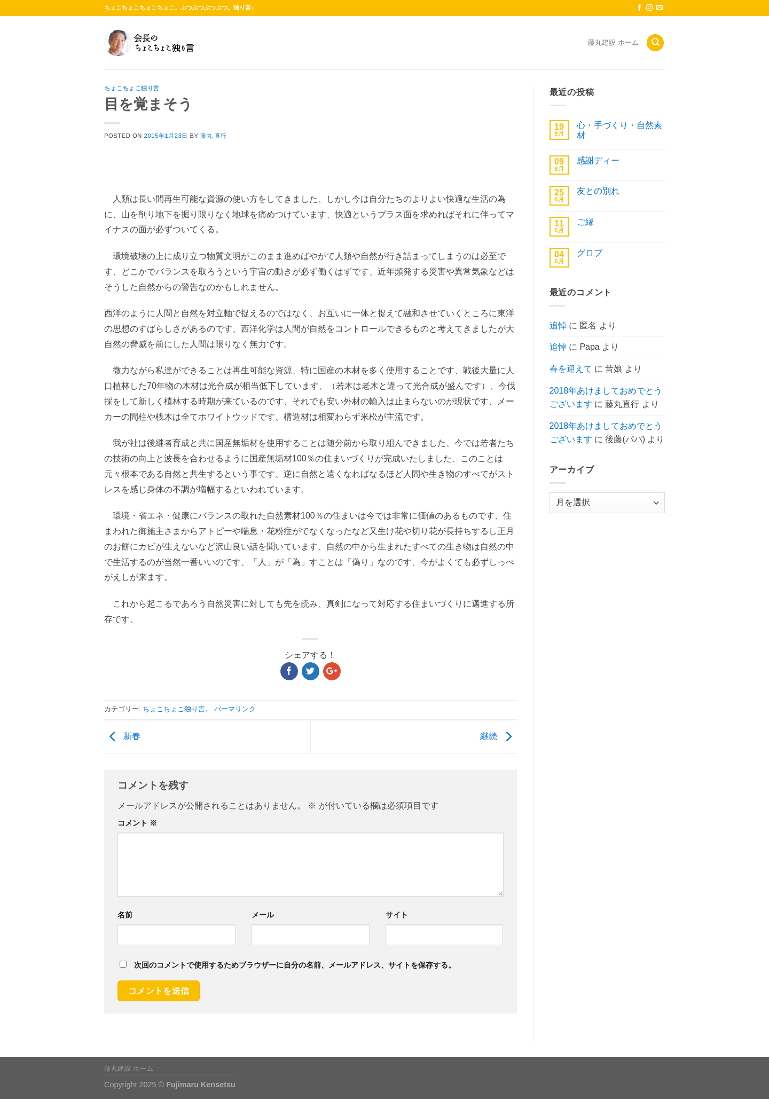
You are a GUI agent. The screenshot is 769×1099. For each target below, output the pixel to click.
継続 (498, 736)
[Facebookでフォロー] (639, 8)
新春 (122, 736)
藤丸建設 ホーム (613, 42)
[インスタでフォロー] (649, 8)
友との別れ (598, 190)
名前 (124, 914)
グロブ (589, 252)
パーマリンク (235, 709)
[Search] (655, 43)
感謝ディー (598, 160)
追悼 (558, 325)
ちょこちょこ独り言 (132, 88)
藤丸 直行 (213, 135)
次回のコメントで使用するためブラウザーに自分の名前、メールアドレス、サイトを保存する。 (295, 965)
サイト (397, 914)
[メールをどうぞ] (659, 8)
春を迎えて (571, 368)
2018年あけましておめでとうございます (606, 397)
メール (263, 914)
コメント (137, 823)
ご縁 (585, 221)
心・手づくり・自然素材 (619, 130)
